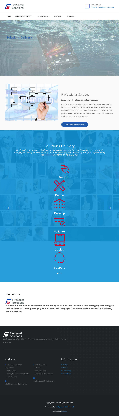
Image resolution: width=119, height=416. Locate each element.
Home (9, 16)
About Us (70, 16)
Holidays (64, 368)
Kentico (64, 411)
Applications (42, 16)
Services (57, 16)
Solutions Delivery (23, 16)
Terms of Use (66, 374)
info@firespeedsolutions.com (102, 7)
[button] (74, 124)
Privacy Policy (66, 371)
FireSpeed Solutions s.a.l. (65, 407)
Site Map (64, 365)
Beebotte (48, 154)
